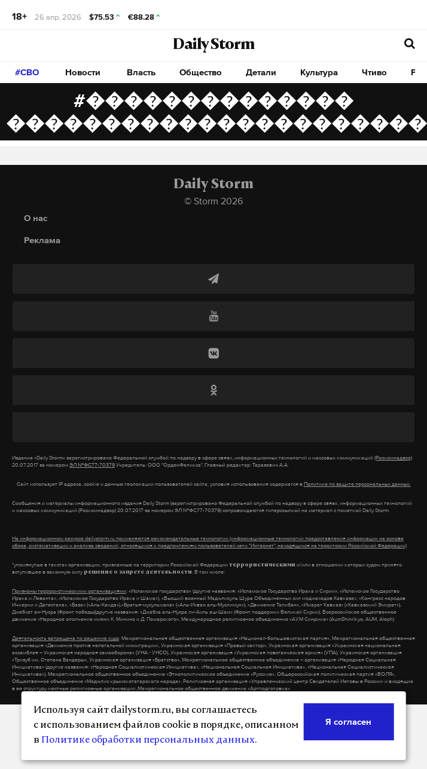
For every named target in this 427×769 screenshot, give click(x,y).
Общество (200, 72)
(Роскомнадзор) (393, 458)
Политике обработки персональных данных (148, 740)
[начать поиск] (409, 44)
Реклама (42, 240)
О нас (35, 218)
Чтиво (374, 72)
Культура (319, 72)
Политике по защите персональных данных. (357, 484)
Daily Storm (213, 45)
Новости (82, 72)
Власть (141, 72)
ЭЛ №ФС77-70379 (92, 465)
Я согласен (348, 721)
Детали (261, 72)
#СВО (27, 72)
